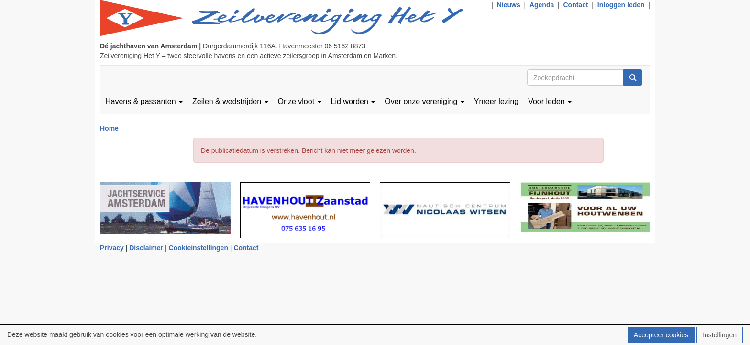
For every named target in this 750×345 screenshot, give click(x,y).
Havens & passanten (144, 101)
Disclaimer (146, 248)
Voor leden (550, 101)
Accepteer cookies (661, 335)
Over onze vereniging (424, 101)
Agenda (541, 5)
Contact (575, 5)
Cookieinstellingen (198, 248)
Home (109, 128)
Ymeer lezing (496, 101)
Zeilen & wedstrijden (230, 101)
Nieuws (508, 5)
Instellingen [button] (720, 335)
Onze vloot (299, 101)
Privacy (112, 248)
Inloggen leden (621, 5)
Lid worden (353, 101)
